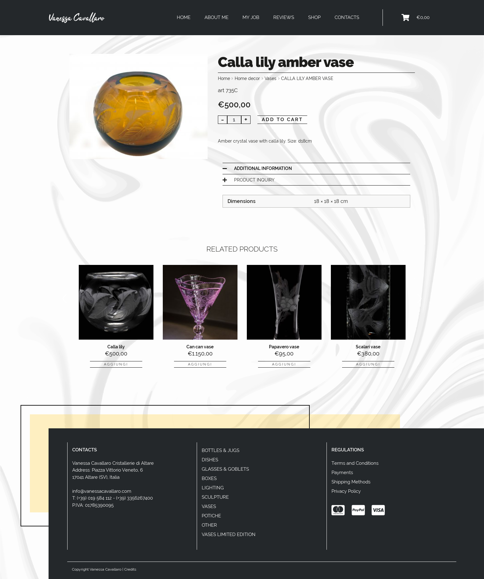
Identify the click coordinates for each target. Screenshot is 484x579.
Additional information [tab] (263, 168)
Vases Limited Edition (229, 534)
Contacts (347, 17)
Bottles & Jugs (220, 450)
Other (209, 525)
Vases (270, 78)
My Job (250, 17)
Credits (130, 569)
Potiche (211, 516)
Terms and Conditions (354, 463)
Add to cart (282, 119)
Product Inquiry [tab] (254, 179)
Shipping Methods (350, 482)
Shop (314, 17)
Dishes (210, 460)
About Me (216, 17)
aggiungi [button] (116, 364)
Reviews (283, 17)
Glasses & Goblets (225, 469)
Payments (342, 472)
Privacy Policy (346, 491)
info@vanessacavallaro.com (101, 491)
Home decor (247, 78)
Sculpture (215, 497)
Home (183, 17)
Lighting (213, 488)
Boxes (209, 478)
